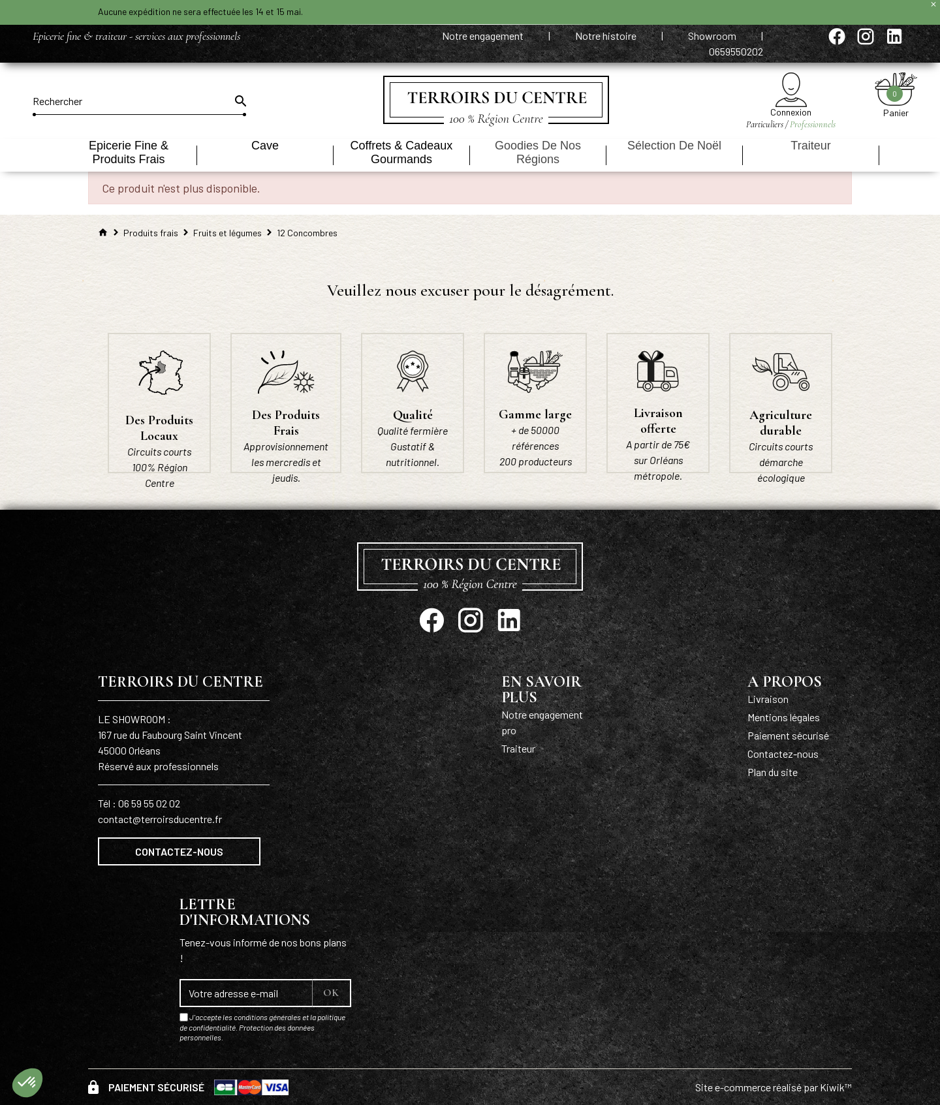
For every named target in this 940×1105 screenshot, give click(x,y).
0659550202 (736, 51)
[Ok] (239, 101)
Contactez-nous (179, 851)
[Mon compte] (791, 89)
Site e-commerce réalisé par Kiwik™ (773, 1087)
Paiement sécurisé (788, 735)
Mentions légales (783, 717)
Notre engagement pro (542, 722)
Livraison (768, 699)
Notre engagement (483, 35)
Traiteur (518, 748)
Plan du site (772, 772)
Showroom (713, 35)
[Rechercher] (139, 101)
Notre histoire (606, 35)
